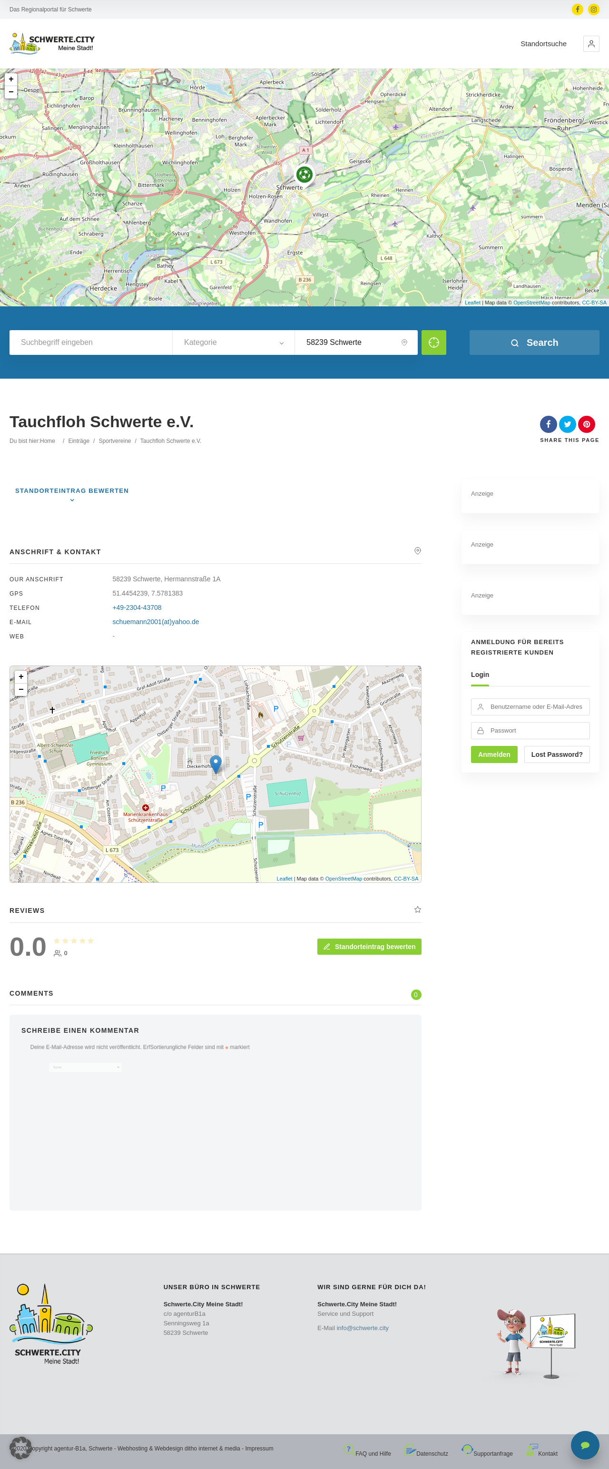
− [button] (11, 92)
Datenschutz (426, 1453)
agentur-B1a (70, 1448)
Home (47, 441)
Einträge (78, 441)
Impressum (259, 1448)
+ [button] (11, 79)
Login (480, 674)
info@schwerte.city (363, 1328)
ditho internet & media (212, 1448)
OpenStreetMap (531, 302)
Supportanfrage (487, 1453)
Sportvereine (114, 441)
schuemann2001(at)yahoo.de (155, 622)
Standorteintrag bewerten (369, 946)
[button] (591, 44)
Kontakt (542, 1453)
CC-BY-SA (594, 302)
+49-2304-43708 (136, 607)
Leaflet (473, 302)
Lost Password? (557, 754)
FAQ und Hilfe (367, 1453)
